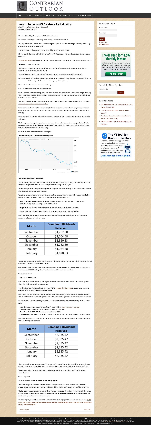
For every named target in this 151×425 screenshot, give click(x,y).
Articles (28, 15)
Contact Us (50, 15)
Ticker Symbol (103, 89)
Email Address (103, 27)
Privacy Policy (124, 421)
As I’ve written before (25, 60)
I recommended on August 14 (70, 307)
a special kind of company (64, 288)
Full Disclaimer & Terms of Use (111, 421)
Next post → (88, 409)
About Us (38, 15)
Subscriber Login (84, 15)
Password (102, 33)
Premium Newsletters (66, 15)
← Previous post (23, 409)
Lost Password (104, 44)
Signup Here (103, 42)
